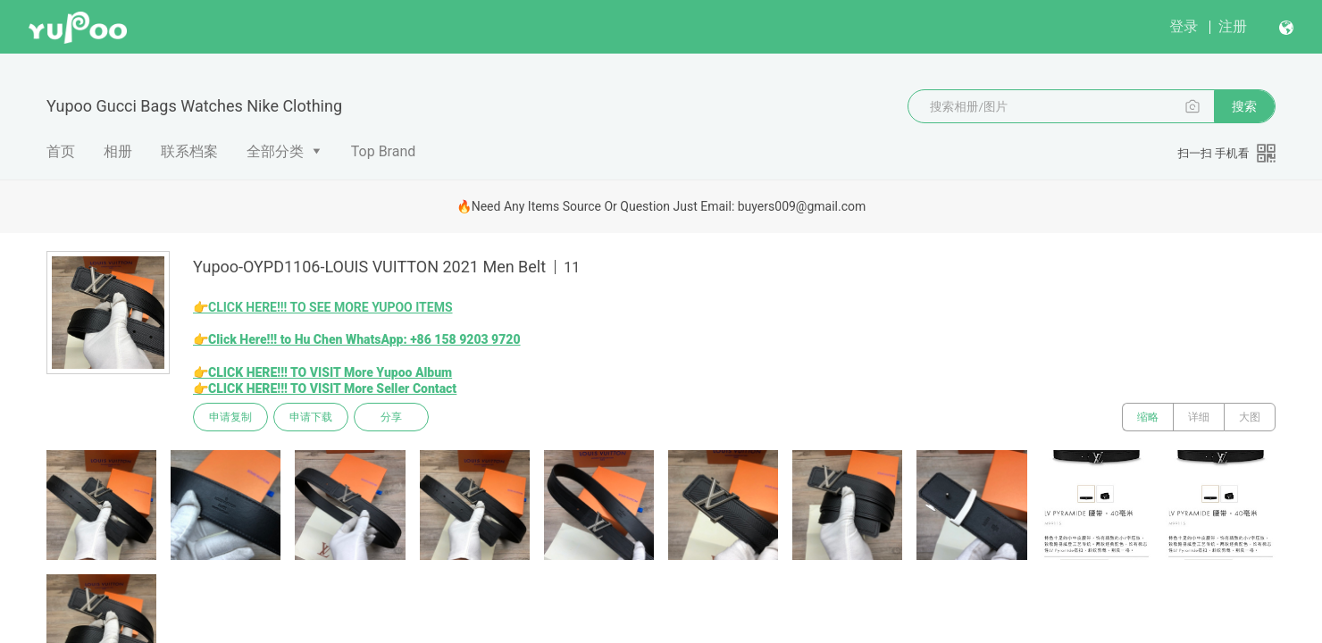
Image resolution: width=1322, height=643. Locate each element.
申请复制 (230, 417)
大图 (1249, 417)
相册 (118, 151)
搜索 (1244, 106)
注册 (1232, 26)
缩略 (1148, 417)
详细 (1198, 417)
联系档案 (189, 151)
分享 (391, 417)
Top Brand (383, 151)
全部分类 (275, 151)
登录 (1183, 26)
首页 (60, 151)
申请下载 (310, 417)
